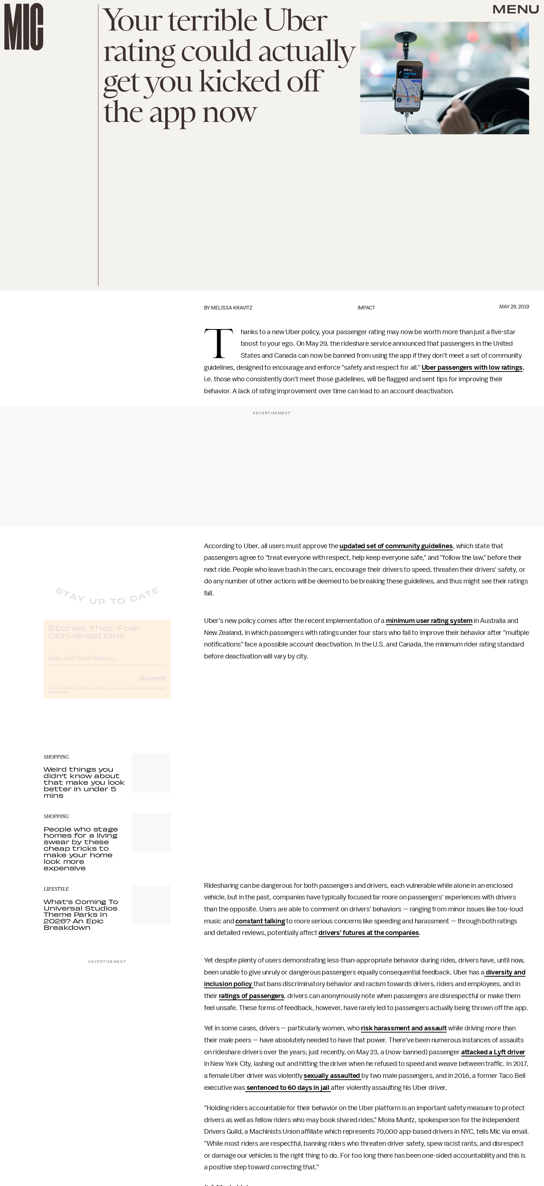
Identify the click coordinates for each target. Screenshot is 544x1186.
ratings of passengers (251, 996)
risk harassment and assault (404, 1028)
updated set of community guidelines (396, 546)
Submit (152, 684)
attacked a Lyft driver (493, 1052)
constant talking (260, 921)
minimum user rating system (429, 620)
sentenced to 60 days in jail (288, 1087)
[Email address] (107, 663)
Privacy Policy (58, 698)
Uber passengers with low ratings (472, 367)
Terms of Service (145, 694)
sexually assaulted (332, 1075)
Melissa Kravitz (231, 308)
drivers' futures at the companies (368, 932)
